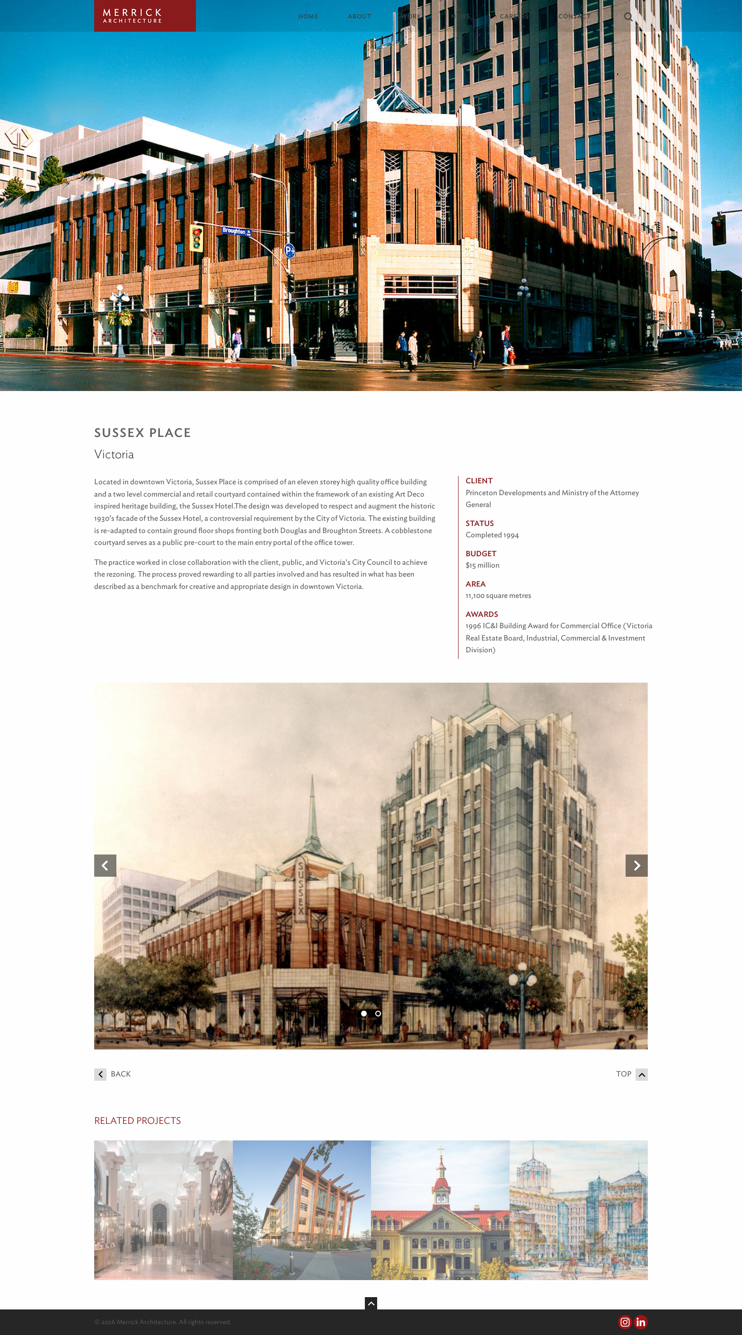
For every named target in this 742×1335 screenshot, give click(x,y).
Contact (574, 16)
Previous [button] (105, 865)
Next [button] (637, 865)
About (359, 16)
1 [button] (364, 1013)
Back (112, 1073)
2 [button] (378, 1013)
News (460, 16)
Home (308, 16)
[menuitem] (315, 16)
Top (632, 1073)
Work (411, 16)
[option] (371, 866)
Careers (514, 16)
